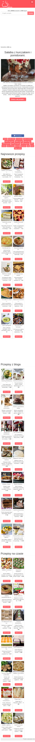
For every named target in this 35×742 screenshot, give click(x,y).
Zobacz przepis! (7, 181)
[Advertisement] (17, 30)
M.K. (34, 739)
